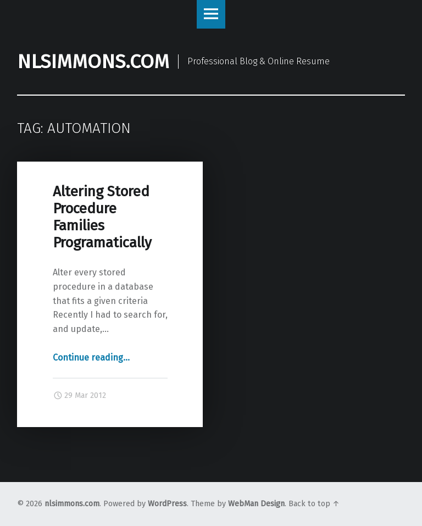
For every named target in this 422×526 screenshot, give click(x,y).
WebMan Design (256, 503)
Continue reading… (91, 357)
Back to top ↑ (314, 503)
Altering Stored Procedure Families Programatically (102, 217)
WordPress (167, 503)
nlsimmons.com (72, 503)
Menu (211, 14)
